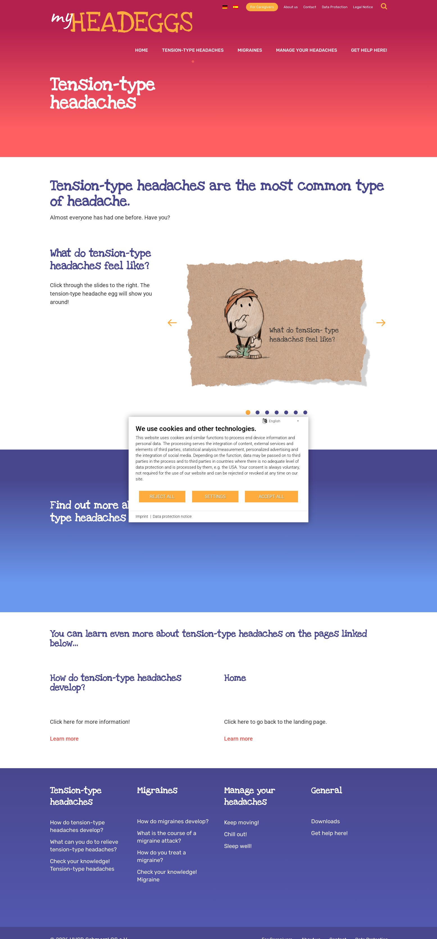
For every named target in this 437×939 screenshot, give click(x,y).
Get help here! (369, 50)
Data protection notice (172, 516)
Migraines (250, 50)
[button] (172, 323)
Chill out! (235, 834)
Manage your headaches (306, 50)
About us (291, 7)
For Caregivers (262, 7)
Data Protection (334, 7)
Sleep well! (238, 846)
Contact (309, 7)
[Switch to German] (225, 7)
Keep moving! (241, 822)
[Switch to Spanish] (235, 7)
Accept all (271, 496)
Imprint (142, 516)
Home (141, 50)
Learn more (64, 738)
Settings (215, 496)
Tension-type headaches (193, 50)
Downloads (325, 821)
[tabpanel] (276, 323)
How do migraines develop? (173, 821)
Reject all (162, 496)
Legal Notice (363, 7)
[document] (218, 457)
